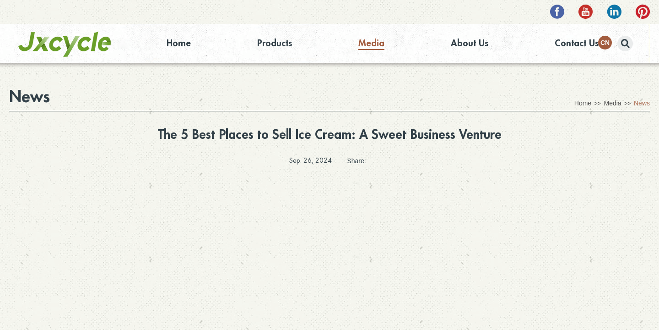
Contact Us (577, 43)
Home (179, 43)
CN (605, 42)
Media (371, 43)
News (29, 96)
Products (274, 43)
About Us (469, 43)
